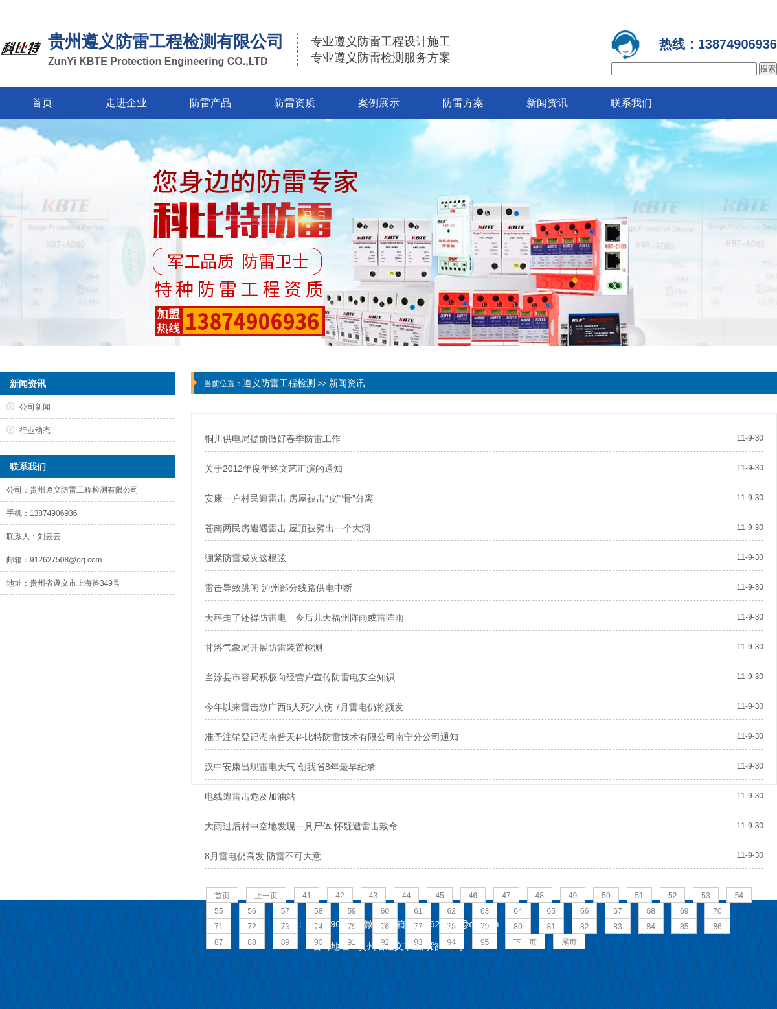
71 (218, 926)
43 (373, 895)
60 (385, 911)
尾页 (569, 942)
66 (584, 911)
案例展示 (379, 102)
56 (251, 911)
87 (218, 942)
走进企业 (126, 102)
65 (551, 911)
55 (218, 911)
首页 (42, 102)
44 (406, 895)
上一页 (266, 895)
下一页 (525, 942)
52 (672, 895)
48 (539, 895)
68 (651, 911)
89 (285, 942)
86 (717, 926)
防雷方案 (463, 102)
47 (506, 895)
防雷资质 (294, 102)
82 (584, 926)
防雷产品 (210, 102)
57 (285, 911)
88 (251, 942)
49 (573, 895)
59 (351, 911)
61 (418, 911)
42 (339, 895)
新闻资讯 (547, 102)
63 (484, 911)
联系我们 (631, 102)
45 (439, 895)
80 (517, 926)
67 (617, 911)
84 (651, 926)
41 (306, 895)
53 (705, 895)
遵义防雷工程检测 (279, 383)
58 (318, 911)
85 (684, 926)
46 (473, 895)
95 (484, 942)
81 (551, 926)
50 (606, 895)
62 (451, 911)
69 (684, 911)
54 (739, 895)
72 (251, 926)
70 (717, 911)
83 (617, 926)
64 (517, 911)
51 (639, 895)
